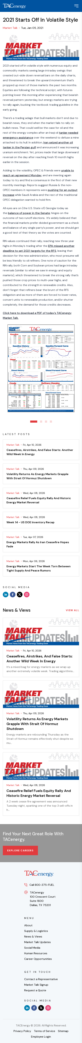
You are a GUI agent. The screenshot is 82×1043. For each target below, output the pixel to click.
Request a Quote (35, 990)
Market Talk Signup (36, 985)
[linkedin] (5, 594)
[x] (19, 594)
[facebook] (12, 594)
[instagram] (26, 594)
